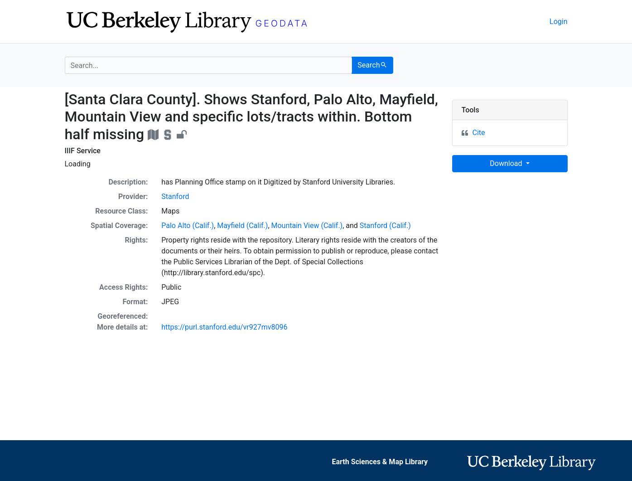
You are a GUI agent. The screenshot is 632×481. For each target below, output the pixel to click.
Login (558, 21)
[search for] (208, 65)
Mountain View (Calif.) (307, 225)
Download (507, 163)
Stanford (175, 196)
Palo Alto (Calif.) (187, 225)
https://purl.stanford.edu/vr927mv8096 (224, 327)
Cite (479, 132)
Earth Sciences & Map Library (380, 461)
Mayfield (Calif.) (242, 225)
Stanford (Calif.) (385, 225)
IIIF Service (83, 150)
